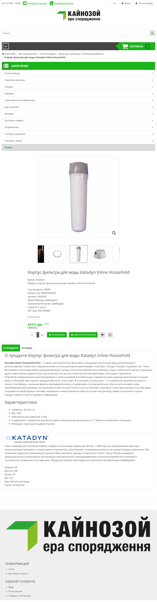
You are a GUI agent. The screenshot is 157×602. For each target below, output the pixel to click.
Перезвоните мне (64, 3)
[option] (78, 254)
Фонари (9, 113)
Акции (8, 147)
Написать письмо (37, 3)
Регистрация (13, 591)
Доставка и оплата (16, 573)
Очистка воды (12, 73)
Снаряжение (11, 127)
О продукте (11, 348)
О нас (9, 569)
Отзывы (27, 348)
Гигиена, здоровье (15, 133)
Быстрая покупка (85, 334)
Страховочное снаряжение (20, 100)
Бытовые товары (14, 120)
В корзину (58, 334)
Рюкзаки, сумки (13, 140)
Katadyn (40, 279)
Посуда (9, 86)
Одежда (9, 93)
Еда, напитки (12, 107)
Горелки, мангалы (15, 80)
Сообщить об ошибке (18, 595)
